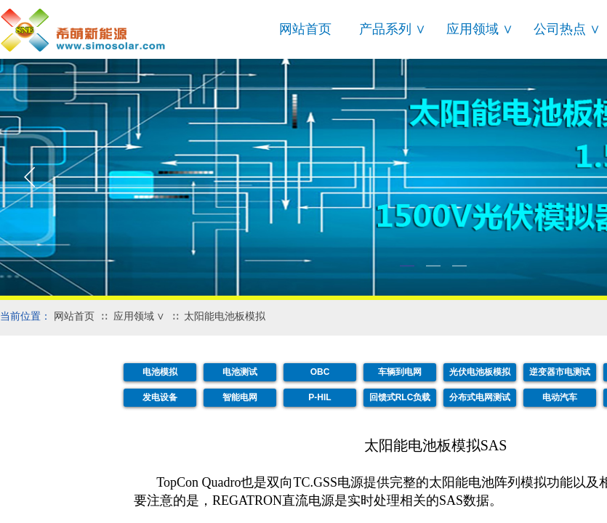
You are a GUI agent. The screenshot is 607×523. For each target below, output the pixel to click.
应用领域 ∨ (479, 29)
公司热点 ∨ (567, 29)
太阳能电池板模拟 (224, 316)
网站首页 (305, 29)
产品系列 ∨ (392, 29)
